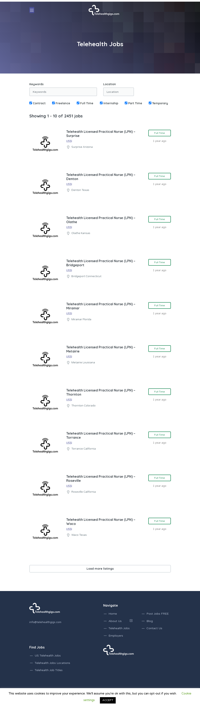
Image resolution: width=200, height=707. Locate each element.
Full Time (85, 103)
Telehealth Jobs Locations (52, 663)
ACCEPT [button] (107, 700)
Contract (37, 103)
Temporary (158, 103)
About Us (115, 621)
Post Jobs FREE (157, 613)
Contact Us (154, 628)
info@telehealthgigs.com (45, 622)
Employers (116, 635)
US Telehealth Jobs (48, 655)
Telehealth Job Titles (49, 670)
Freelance (61, 103)
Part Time (133, 103)
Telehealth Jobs (119, 628)
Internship (109, 103)
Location (109, 84)
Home (113, 613)
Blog (149, 621)
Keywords (36, 84)
